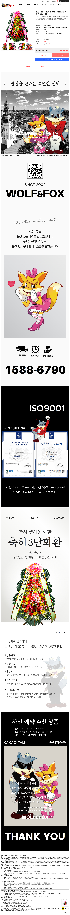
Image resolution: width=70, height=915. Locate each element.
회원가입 (47, 1)
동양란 (59, 4)
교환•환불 (41, 66)
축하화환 (44, 4)
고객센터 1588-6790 (64, 1)
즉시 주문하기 (60, 55)
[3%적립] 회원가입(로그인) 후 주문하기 (52, 59)
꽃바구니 (21, 4)
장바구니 (43, 55)
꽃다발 (28, 4)
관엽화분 (52, 4)
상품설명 (28, 66)
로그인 (43, 1)
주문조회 (53, 1)
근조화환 (36, 4)
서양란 (66, 4)
